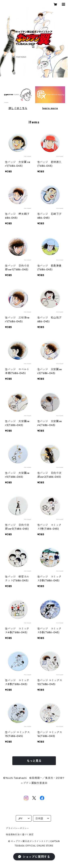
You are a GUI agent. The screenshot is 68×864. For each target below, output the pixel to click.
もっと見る (34, 761)
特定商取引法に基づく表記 (20, 834)
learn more (50, 108)
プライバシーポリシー (17, 828)
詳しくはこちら (18, 108)
